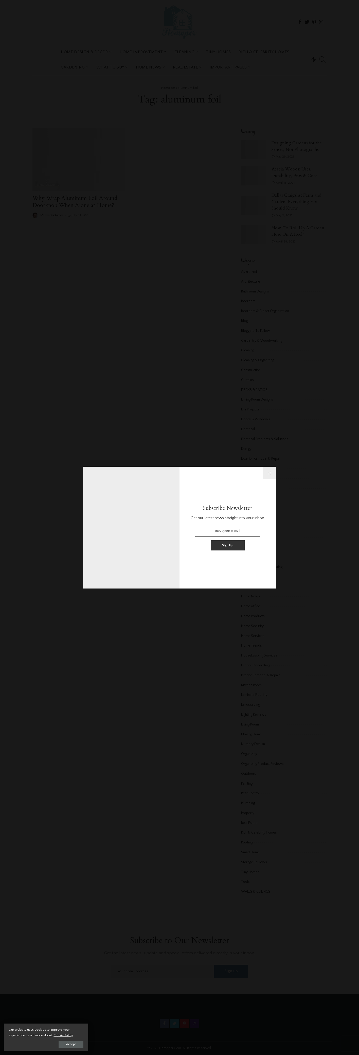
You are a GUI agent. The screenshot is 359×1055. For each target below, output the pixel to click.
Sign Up (227, 545)
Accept (62, 1044)
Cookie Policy (63, 1035)
